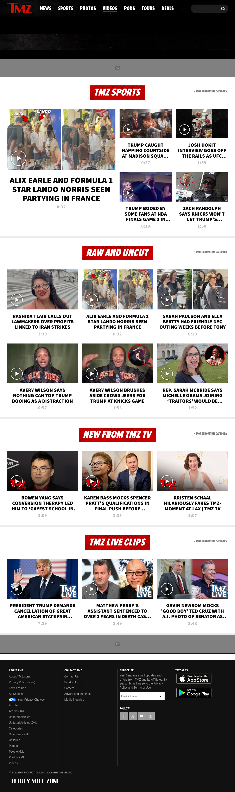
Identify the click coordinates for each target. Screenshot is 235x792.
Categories (16, 728)
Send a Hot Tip (73, 682)
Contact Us (71, 676)
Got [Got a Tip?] (19, 25)
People (13, 745)
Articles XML (17, 711)
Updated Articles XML (23, 722)
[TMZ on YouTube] (142, 716)
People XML (16, 751)
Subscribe (160, 696)
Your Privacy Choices (27, 699)
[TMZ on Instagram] (31, 7)
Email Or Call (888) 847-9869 (54, 25)
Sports (48, 42)
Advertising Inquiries (77, 693)
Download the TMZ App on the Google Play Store (193, 693)
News (16, 42)
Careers (69, 688)
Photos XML (17, 757)
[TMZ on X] (16, 8)
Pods (149, 42)
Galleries (14, 740)
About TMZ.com (19, 676)
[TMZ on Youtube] (23, 7)
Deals (210, 42)
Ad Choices (16, 693)
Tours (179, 42)
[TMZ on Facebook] (10, 8)
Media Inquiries (74, 699)
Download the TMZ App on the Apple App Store (193, 679)
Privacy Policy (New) (22, 682)
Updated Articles (19, 717)
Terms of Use (17, 688)
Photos (84, 42)
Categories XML (19, 734)
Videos (118, 42)
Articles (14, 705)
